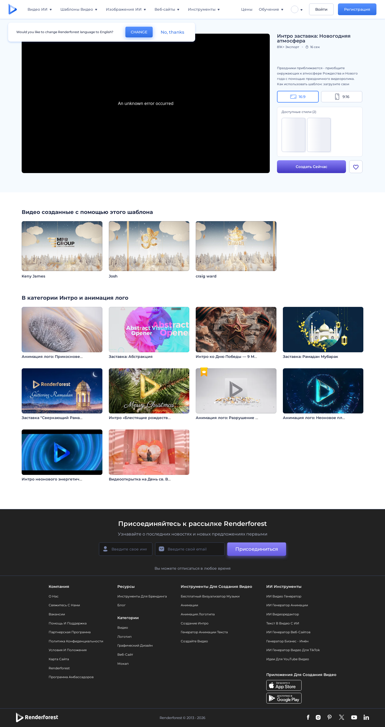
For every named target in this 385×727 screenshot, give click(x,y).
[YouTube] (354, 718)
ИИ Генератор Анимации (287, 605)
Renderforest (59, 668)
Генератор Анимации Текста (204, 632)
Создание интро (195, 623)
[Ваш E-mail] (190, 549)
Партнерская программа (70, 632)
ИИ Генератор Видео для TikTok (293, 650)
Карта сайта (59, 659)
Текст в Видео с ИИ (282, 623)
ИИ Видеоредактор (282, 614)
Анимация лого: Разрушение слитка (232, 417)
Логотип (124, 637)
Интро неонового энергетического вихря (64, 479)
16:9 (298, 96)
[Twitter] (341, 718)
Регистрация (357, 9)
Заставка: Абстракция (131, 356)
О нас (54, 596)
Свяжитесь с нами (64, 605)
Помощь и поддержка (68, 623)
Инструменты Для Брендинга (142, 596)
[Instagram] (318, 718)
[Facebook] (308, 718)
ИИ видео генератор (283, 596)
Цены (246, 9)
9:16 (341, 96)
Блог (121, 605)
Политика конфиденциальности (76, 641)
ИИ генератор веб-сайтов (288, 632)
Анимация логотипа (198, 614)
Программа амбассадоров (71, 677)
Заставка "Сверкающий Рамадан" (55, 417)
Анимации (189, 605)
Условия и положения (68, 650)
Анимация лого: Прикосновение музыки (63, 356)
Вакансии (57, 614)
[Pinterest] (329, 718)
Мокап (123, 664)
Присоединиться (256, 549)
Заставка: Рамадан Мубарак (310, 356)
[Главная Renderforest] (13, 9)
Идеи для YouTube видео (287, 659)
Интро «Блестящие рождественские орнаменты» (159, 417)
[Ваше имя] (125, 549)
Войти (321, 9)
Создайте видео (194, 641)
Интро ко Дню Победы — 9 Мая (227, 356)
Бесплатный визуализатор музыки (210, 596)
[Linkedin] (366, 718)
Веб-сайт (125, 654)
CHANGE (139, 32)
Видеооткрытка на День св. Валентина (148, 479)
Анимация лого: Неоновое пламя (316, 417)
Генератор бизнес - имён (287, 641)
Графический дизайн (135, 645)
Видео (122, 628)
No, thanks (172, 32)
